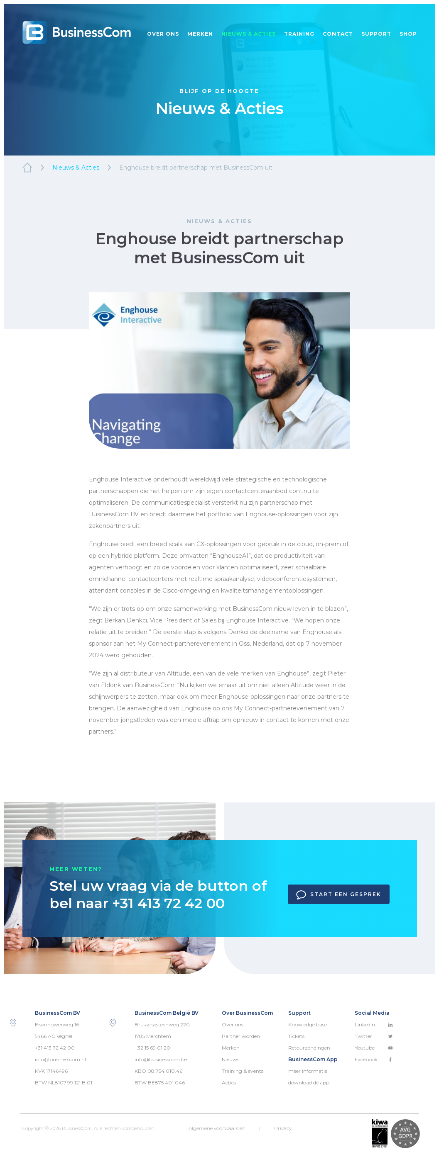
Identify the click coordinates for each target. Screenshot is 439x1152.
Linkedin (374, 1024)
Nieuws (230, 1059)
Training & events (242, 1071)
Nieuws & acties (248, 34)
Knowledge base (307, 1024)
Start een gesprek (338, 895)
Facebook (374, 1059)
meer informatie (307, 1071)
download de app (308, 1082)
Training (299, 34)
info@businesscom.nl (60, 1059)
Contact (338, 34)
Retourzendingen (309, 1048)
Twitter (374, 1036)
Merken (200, 34)
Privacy (283, 1128)
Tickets (296, 1036)
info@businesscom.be (161, 1059)
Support (376, 34)
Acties (229, 1082)
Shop (408, 34)
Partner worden (241, 1036)
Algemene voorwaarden (217, 1128)
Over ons (163, 34)
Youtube (374, 1048)
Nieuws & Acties (75, 167)
